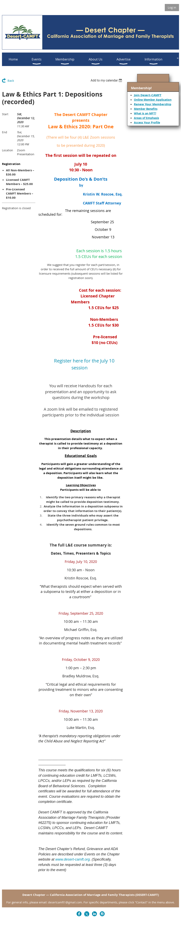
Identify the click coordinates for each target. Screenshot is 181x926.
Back (11, 80)
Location (7, 150)
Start (5, 114)
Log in (172, 7)
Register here (68, 361)
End (4, 132)
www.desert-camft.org (72, 859)
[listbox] (107, 80)
